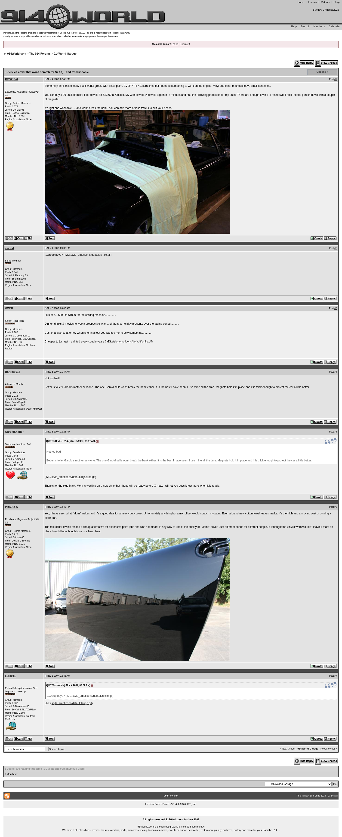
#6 (335, 507)
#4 (335, 371)
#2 (335, 248)
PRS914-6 (11, 79)
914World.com (16, 53)
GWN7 (9, 308)
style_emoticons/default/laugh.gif (72, 703)
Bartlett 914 (12, 371)
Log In (175, 44)
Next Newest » (328, 748)
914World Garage (65, 53)
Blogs (337, 2)
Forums (312, 2)
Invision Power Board (157, 804)
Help (294, 26)
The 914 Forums (40, 53)
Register (184, 44)
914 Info (325, 2)
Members (319, 26)
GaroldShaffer (14, 431)
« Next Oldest (287, 748)
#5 (335, 431)
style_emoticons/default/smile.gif (91, 254)
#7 (335, 676)
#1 (335, 79)
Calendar (335, 26)
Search (305, 26)
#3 (335, 308)
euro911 (10, 676)
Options (321, 71)
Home (300, 2)
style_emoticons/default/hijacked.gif (73, 477)
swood (9, 248)
